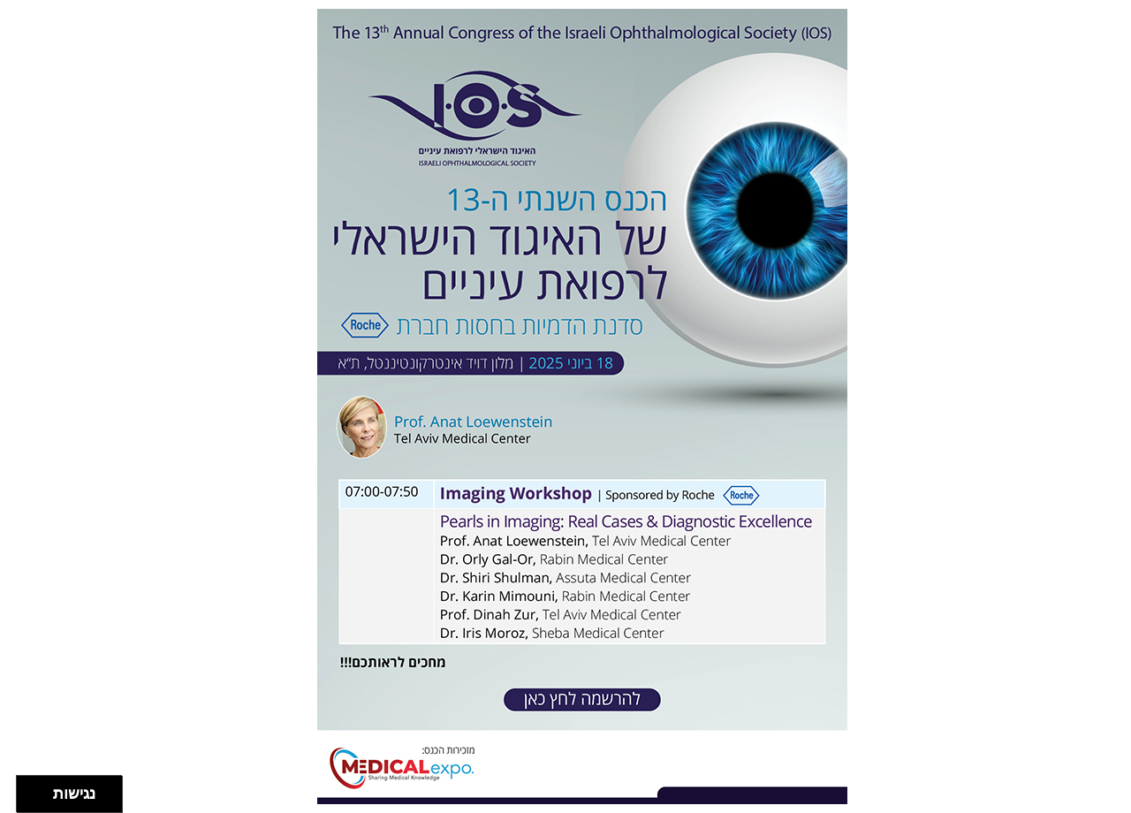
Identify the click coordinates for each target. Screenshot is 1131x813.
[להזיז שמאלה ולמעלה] (14, 789)
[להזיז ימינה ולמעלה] (23, 789)
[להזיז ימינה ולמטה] (23, 799)
